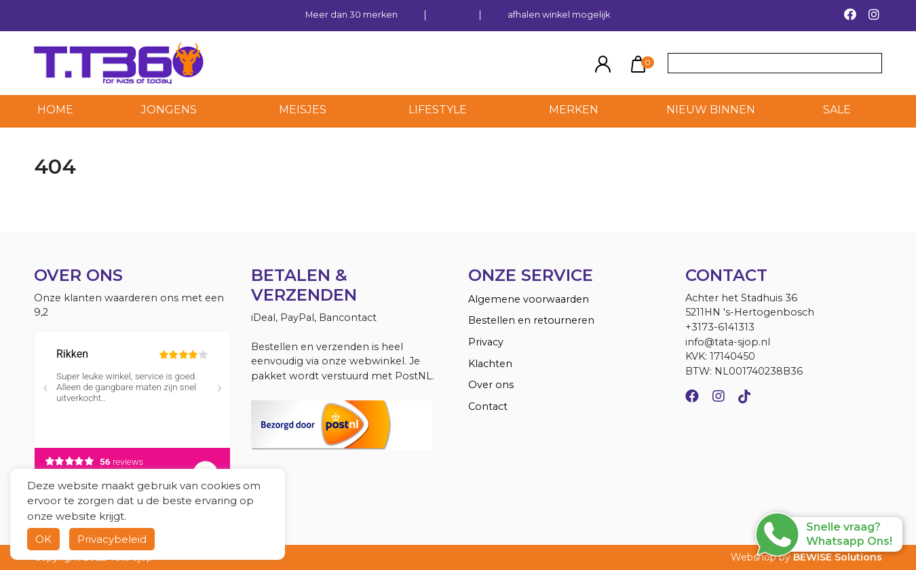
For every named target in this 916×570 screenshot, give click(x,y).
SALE (837, 109)
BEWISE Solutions (837, 557)
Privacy (485, 342)
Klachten (490, 364)
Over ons (491, 385)
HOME (55, 109)
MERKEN (573, 109)
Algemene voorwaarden (528, 299)
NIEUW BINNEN (710, 109)
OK (43, 539)
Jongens (169, 109)
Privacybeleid (112, 539)
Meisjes (302, 109)
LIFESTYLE (437, 109)
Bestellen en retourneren (531, 320)
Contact (488, 406)
